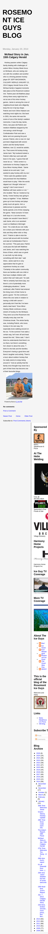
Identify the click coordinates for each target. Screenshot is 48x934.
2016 (38, 777)
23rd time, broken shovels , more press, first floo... (42, 910)
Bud (42, 643)
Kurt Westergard (44, 652)
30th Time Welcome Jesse (42, 807)
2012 (38, 921)
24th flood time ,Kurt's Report (41, 889)
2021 (38, 765)
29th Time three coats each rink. (41, 824)
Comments (40, 739)
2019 (38, 770)
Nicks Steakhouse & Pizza (43, 720)
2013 (38, 919)
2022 (38, 763)
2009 (38, 928)
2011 (38, 923)
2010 (38, 926)
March (41, 795)
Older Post (28, 416)
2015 (38, 779)
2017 (38, 774)
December (42, 784)
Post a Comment (9, 411)
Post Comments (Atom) (22, 421)
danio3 (43, 669)
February (41, 797)
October (41, 792)
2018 (38, 772)
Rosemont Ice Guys (44, 657)
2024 (38, 758)
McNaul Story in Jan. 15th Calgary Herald (42, 842)
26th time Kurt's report (41, 860)
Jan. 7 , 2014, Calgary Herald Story (42, 898)
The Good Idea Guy (43, 664)
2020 (38, 767)
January (41, 801)
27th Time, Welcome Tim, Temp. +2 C (42, 852)
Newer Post (7, 416)
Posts (38, 736)
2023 (38, 760)
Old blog (42, 724)
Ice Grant (43, 647)
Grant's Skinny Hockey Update (41, 815)
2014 (38, 781)
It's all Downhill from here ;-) (42, 867)
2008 (38, 931)
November (42, 788)
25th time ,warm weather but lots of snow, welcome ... (42, 878)
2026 (38, 753)
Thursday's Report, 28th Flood (42, 833)
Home (18, 416)
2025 (38, 756)
